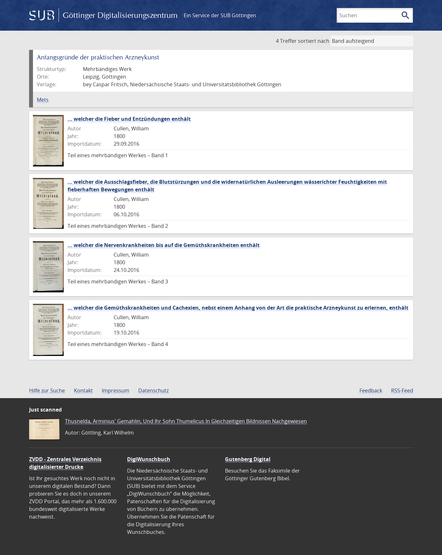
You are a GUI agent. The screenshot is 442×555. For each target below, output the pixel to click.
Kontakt (83, 390)
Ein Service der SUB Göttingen (220, 15)
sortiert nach (313, 40)
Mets (43, 99)
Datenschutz (153, 390)
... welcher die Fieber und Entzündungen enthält (129, 118)
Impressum (115, 390)
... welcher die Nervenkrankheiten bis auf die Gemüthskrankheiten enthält (164, 245)
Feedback (370, 390)
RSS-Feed (402, 390)
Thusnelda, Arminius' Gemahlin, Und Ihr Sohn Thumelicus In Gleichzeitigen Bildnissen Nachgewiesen (186, 421)
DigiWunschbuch (148, 459)
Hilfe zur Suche (47, 390)
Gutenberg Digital (247, 459)
